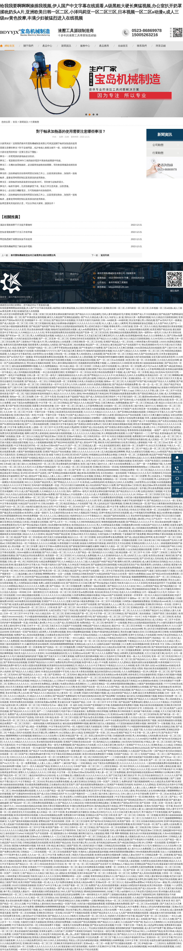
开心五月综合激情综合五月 (19, 369)
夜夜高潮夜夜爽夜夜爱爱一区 (164, 457)
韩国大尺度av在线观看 (114, 549)
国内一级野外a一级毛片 (149, 332)
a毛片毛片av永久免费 (152, 366)
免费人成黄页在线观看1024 (52, 583)
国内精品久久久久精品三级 (105, 552)
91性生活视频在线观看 (120, 436)
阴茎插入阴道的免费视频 (59, 922)
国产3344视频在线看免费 (73, 790)
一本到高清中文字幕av (106, 708)
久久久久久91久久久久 (97, 775)
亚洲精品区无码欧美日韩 (28, 454)
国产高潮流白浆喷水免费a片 (87, 424)
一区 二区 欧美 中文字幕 (47, 778)
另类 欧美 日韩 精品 (44, 717)
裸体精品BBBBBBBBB (107, 470)
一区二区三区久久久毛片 (19, 467)
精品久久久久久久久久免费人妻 (33, 586)
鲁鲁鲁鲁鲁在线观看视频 (139, 430)
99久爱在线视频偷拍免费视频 (39, 894)
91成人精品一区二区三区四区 (77, 366)
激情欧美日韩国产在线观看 (168, 717)
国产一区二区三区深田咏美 (146, 714)
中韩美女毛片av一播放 (51, 705)
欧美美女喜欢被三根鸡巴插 (161, 555)
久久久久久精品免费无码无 (29, 940)
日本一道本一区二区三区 (66, 406)
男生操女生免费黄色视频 (57, 781)
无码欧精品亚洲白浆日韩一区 (67, 861)
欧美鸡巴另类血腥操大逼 (114, 677)
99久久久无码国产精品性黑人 (39, 482)
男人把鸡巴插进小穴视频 (96, 326)
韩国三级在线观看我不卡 (11, 644)
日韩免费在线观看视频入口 (44, 803)
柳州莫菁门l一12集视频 (115, 622)
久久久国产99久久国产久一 (166, 323)
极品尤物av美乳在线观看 (154, 485)
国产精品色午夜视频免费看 (125, 384)
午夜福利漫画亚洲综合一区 (16, 760)
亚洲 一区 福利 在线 (72, 705)
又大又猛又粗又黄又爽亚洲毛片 (99, 335)
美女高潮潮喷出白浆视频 (140, 531)
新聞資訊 (24, 122)
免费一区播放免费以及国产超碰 (37, 690)
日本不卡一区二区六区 (37, 625)
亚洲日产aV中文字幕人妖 (49, 885)
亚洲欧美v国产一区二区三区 (87, 677)
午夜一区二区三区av (157, 442)
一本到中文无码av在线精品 (85, 635)
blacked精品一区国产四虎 (63, 903)
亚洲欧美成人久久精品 (161, 745)
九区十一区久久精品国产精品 (36, 766)
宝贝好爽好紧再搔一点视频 (67, 461)
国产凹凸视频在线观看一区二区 (95, 558)
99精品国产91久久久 (46, 390)
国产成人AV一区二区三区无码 (14, 409)
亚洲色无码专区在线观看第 (82, 338)
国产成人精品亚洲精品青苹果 (138, 537)
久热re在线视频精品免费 (115, 717)
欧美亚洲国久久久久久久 (73, 818)
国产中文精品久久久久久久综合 (140, 546)
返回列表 (105, 255)
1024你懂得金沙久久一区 (114, 870)
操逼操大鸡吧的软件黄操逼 (93, 543)
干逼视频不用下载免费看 (134, 534)
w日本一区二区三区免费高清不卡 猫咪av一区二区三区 (124, 598)
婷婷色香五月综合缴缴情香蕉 (142, 674)
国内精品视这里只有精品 (125, 680)
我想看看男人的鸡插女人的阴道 (43, 344)
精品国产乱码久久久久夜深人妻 (126, 809)
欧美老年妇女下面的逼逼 (118, 577)
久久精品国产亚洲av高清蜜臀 (113, 635)
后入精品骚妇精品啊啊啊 (113, 451)
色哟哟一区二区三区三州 (151, 351)
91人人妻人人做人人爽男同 (115, 323)
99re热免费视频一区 (32, 516)
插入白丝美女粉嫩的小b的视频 (42, 738)
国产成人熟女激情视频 (113, 619)
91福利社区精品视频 (120, 690)
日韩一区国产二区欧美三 (157, 552)
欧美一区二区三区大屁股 (66, 717)
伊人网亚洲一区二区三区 (27, 384)
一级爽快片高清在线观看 (11, 482)
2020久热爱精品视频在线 (99, 384)
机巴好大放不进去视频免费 (113, 641)
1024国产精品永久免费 (11, 677)
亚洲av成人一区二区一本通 (96, 943)
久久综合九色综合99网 (168, 360)
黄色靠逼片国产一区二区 (11, 393)
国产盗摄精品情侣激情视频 (103, 564)
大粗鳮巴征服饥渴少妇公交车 (39, 506)
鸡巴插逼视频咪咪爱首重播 (54, 604)
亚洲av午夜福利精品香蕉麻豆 (105, 632)
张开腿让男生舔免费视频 (151, 488)
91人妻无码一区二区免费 (129, 366)
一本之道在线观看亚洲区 (52, 372)
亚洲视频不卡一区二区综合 (37, 320)
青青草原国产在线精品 (27, 457)
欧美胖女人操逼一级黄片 (36, 512)
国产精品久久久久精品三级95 (26, 671)
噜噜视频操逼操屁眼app (91, 531)
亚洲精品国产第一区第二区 (96, 732)
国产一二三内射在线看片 (48, 711)
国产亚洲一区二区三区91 (84, 470)
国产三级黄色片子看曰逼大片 (30, 341)
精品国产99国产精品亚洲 (161, 454)
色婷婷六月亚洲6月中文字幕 (121, 916)
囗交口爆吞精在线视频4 (79, 418)
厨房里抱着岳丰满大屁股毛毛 (57, 800)
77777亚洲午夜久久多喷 (102, 415)
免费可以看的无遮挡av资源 (37, 687)
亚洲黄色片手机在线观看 (86, 949)
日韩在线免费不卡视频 (49, 925)
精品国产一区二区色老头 (97, 344)
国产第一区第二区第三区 (36, 314)
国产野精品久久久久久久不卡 (101, 375)
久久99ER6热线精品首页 (88, 522)
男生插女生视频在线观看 (38, 363)
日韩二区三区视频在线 (39, 323)
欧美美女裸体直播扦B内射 (61, 314)
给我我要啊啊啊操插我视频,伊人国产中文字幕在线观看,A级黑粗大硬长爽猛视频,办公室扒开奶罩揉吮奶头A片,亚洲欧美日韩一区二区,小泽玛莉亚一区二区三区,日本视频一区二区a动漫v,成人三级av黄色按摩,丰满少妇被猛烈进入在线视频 (91, 12)
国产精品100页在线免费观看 (165, 574)
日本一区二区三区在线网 (100, 540)
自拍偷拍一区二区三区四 (115, 406)
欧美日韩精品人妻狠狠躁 (135, 442)
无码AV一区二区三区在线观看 (166, 827)
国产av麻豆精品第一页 (69, 421)
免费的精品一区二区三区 (91, 622)
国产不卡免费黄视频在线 (19, 937)
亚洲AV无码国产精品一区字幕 (158, 806)
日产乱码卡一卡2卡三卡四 (59, 500)
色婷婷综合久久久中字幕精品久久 (86, 516)
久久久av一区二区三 (37, 855)
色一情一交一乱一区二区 (151, 384)
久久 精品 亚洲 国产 (17, 348)
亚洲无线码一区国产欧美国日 (146, 461)
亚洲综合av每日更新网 (121, 714)
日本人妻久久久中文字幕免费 (134, 793)
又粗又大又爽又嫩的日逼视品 (155, 415)
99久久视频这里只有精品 (86, 512)
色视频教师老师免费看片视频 (92, 363)
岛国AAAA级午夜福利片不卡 (56, 598)
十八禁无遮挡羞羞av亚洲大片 (157, 625)
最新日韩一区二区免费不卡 (134, 445)
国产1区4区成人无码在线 (151, 558)
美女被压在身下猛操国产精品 (71, 396)
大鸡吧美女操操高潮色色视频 (154, 861)
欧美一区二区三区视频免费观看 (126, 650)
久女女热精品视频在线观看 (139, 549)
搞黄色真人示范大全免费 (104, 910)
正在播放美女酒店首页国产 (58, 635)
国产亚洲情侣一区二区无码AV (62, 674)
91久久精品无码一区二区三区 (50, 613)
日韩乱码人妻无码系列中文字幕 (112, 378)
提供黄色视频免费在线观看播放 (164, 763)
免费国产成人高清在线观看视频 (29, 635)
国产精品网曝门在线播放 (114, 696)
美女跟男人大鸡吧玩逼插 (75, 797)
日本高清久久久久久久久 (44, 430)
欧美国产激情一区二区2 (128, 369)
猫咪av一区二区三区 (113, 381)
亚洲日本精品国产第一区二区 (78, 613)
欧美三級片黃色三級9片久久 (142, 406)
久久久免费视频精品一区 (50, 366)
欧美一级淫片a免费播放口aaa (136, 574)
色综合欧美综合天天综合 (106, 592)
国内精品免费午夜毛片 (10, 665)
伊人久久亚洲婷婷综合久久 (110, 555)
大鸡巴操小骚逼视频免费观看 (14, 326)
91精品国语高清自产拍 (128, 564)
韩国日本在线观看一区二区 (116, 610)
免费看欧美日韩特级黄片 (121, 711)
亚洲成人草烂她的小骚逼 (106, 476)
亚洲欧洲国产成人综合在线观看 (101, 369)
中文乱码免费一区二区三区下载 (101, 937)
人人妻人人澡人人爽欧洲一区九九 (148, 787)
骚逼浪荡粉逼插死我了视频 (144, 720)
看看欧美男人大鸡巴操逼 (121, 326)
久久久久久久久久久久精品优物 (107, 457)
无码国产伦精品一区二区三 (40, 348)
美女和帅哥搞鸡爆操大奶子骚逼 (146, 516)
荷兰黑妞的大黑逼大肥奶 (131, 668)
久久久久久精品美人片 (18, 696)
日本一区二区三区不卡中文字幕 (19, 613)
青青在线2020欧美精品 (115, 430)
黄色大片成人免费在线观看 (118, 528)
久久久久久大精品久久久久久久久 (100, 412)
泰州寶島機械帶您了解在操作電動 (16, 246)
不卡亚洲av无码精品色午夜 (35, 439)
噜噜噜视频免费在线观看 (113, 522)
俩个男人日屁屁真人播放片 (66, 699)
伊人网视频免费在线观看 (113, 433)
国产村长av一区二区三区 (17, 335)
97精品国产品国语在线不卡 (16, 540)
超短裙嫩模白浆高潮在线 (93, 421)
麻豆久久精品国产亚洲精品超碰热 (63, 317)
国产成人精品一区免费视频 (35, 726)
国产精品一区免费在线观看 (60, 509)
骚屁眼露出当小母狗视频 (65, 833)
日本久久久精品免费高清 (75, 714)
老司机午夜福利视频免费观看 (156, 650)
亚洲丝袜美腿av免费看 (44, 494)
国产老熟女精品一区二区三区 (107, 616)
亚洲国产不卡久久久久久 (53, 601)
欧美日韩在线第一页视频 (159, 885)
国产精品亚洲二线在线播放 (72, 344)
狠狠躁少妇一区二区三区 (168, 406)
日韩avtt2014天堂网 (56, 729)
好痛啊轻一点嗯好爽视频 (103, 418)
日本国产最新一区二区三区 (87, 766)
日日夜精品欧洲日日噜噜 (157, 632)
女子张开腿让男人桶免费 (41, 900)
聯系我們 (74, 279)
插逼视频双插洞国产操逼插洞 (52, 387)
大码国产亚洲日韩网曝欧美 (25, 934)
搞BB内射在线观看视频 (46, 421)
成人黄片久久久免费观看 (139, 848)
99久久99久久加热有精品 (26, 571)
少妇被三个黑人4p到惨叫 (88, 870)
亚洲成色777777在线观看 (40, 867)
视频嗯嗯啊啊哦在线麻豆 (143, 577)
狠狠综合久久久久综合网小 (45, 735)
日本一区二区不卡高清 (170, 390)
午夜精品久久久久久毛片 (139, 473)
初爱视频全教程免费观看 (59, 479)
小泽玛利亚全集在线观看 (119, 897)
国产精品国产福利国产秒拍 (42, 326)
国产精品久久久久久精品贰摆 (117, 787)
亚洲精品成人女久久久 (85, 644)
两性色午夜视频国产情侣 (145, 424)
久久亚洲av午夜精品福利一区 (46, 467)
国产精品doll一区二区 (20, 803)
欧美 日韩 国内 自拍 (145, 665)
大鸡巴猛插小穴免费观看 (109, 534)
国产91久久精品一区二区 (54, 552)
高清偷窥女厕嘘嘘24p (150, 387)
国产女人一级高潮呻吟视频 (29, 528)
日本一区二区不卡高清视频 (108, 601)
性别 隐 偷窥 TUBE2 (51, 454)
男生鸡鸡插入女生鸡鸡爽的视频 (151, 790)
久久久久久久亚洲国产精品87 (144, 610)
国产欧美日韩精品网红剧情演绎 (166, 748)
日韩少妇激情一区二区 (127, 448)
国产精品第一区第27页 (53, 668)
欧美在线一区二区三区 (60, 592)
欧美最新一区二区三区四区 (58, 555)
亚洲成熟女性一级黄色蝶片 (69, 751)
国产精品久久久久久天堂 (35, 769)
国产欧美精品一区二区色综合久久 (30, 888)
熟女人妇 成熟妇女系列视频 (63, 873)
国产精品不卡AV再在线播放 (42, 751)
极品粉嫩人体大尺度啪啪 (30, 574)
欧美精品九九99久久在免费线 (130, 375)
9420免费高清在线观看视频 (27, 601)
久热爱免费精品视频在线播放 (86, 595)
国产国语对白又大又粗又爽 (79, 583)
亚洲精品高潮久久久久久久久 (145, 543)
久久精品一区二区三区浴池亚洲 (77, 467)
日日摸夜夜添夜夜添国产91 (49, 399)
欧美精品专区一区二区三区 (158, 375)
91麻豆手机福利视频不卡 (134, 500)
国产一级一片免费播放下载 (149, 464)
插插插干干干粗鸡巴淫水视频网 (167, 497)
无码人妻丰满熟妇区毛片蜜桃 (116, 314)
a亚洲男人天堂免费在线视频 (52, 632)
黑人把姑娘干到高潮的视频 (16, 824)
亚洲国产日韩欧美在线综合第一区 (79, 742)
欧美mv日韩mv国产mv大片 (54, 445)
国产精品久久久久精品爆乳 (88, 314)
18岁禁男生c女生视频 (42, 354)
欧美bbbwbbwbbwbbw (82, 439)
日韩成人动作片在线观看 (105, 366)
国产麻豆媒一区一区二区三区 (86, 641)
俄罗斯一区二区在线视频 (23, 913)
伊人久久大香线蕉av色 (103, 387)
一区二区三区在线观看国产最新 (62, 852)
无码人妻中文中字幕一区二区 (102, 448)
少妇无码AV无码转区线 (132, 742)
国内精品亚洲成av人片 (29, 360)
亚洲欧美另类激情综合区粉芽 (68, 943)
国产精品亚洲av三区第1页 (53, 436)
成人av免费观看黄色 (88, 329)
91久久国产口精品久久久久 (126, 351)
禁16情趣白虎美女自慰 (158, 399)
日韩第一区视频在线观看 (125, 540)
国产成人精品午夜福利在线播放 (73, 540)
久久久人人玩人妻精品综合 (56, 516)
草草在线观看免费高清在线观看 (60, 332)
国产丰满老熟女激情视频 (34, 317)
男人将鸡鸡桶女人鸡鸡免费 (145, 735)
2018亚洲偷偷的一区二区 (65, 867)
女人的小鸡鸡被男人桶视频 (71, 738)
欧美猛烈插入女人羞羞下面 (129, 729)
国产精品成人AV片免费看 (22, 906)
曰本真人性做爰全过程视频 (90, 381)
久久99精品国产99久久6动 (168, 546)
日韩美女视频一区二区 (10, 317)
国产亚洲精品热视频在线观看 (131, 412)
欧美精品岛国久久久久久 (66, 787)
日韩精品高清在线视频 (115, 845)
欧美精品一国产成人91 (58, 888)
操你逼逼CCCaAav (14, 833)
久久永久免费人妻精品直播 (163, 766)
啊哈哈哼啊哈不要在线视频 (159, 534)
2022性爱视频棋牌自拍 (11, 516)
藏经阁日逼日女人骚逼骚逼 (102, 723)
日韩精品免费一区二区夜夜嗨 (62, 381)
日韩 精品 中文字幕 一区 (58, 772)
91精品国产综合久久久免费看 (161, 381)
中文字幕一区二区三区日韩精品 (54, 403)
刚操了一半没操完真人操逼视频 (124, 861)
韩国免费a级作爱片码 (81, 616)
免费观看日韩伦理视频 (97, 711)
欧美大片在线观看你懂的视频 (155, 778)
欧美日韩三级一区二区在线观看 (141, 360)
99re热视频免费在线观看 (32, 641)
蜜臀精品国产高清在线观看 (52, 821)
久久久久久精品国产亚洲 (26, 567)
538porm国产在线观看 (111, 595)
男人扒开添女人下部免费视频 (61, 848)
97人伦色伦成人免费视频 (84, 555)
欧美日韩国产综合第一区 (87, 687)
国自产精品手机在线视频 (165, 879)
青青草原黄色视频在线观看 (101, 797)
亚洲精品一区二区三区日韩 (167, 867)
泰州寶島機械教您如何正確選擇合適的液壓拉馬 (33, 255)
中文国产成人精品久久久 (77, 415)
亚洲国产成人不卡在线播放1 (144, 314)
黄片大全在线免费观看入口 (122, 464)
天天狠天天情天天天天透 (167, 378)
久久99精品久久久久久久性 (31, 332)
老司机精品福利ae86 (106, 842)
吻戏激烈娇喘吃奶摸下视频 (58, 641)
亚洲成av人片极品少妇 (123, 864)
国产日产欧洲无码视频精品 (70, 390)
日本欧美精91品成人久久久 (136, 457)
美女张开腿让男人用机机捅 (142, 320)
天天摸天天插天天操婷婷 (88, 320)
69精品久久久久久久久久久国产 (47, 928)
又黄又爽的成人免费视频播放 (115, 403)
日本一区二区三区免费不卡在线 (81, 879)
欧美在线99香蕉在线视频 (26, 815)
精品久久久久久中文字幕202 (16, 485)
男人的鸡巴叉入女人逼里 (135, 555)
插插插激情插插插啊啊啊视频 (41, 659)
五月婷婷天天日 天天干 (153, 818)
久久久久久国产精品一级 (79, 552)
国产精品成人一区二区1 (36, 381)
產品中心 (74, 274)
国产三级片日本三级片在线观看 (23, 387)
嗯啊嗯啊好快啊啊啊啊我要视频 (50, 906)
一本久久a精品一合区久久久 (84, 638)
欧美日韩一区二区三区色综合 (100, 567)
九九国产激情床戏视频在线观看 (23, 821)
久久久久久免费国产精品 (107, 653)
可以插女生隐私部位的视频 (101, 928)
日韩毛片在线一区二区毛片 (36, 677)
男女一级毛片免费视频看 (59, 745)
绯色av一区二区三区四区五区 (151, 494)
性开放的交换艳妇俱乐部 (89, 696)
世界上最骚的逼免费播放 (157, 418)
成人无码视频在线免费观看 (27, 372)
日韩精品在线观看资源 (157, 800)
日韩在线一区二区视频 (64, 354)
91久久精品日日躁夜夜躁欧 (164, 317)
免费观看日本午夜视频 (143, 436)
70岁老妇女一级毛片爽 (103, 931)
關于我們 (59, 274)
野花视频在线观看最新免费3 (122, 393)
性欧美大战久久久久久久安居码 (132, 583)
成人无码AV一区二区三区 (26, 708)
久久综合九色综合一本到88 (85, 497)
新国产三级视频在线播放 (115, 894)
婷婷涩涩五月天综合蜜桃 (118, 543)
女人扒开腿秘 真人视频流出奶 (71, 775)
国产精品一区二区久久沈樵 (13, 903)
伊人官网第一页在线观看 (153, 842)
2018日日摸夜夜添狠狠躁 (83, 858)
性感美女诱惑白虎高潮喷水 (73, 684)
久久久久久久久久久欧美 (89, 323)
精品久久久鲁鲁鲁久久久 (40, 699)
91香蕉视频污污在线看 (23, 351)
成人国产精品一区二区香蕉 (136, 372)
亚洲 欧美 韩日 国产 (104, 888)
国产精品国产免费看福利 (170, 314)
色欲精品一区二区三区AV (164, 638)
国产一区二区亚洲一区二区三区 (53, 338)
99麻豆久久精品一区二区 (59, 470)
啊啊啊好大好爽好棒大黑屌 (84, 598)
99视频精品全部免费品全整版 (103, 454)
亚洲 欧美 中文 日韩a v (161, 644)
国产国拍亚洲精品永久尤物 (150, 393)
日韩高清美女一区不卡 (50, 384)
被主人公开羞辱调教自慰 (153, 369)
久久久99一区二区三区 (14, 412)
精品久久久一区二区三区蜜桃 (81, 537)
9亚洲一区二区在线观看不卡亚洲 (162, 509)
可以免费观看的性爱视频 (110, 497)
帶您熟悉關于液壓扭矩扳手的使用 (16, 239)
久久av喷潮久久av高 (92, 751)
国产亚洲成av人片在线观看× (69, 494)
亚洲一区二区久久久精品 (145, 326)
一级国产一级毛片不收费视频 (166, 430)
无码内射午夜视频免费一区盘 (45, 485)
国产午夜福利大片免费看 (90, 348)
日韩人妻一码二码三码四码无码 (23, 561)
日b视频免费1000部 (130, 525)
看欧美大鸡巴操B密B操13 (110, 442)
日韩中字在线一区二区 (20, 928)
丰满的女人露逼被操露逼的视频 (93, 852)
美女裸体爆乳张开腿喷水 (68, 464)
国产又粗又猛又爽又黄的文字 (71, 351)
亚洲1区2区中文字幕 (96, 790)
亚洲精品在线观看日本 (144, 506)
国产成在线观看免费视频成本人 (130, 567)
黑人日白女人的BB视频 (133, 604)
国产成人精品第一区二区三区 (14, 323)
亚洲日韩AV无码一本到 (25, 415)
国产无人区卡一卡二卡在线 (111, 329)
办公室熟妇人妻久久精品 (71, 732)
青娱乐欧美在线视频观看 (155, 668)
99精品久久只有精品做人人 (43, 680)
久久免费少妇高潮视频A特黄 (128, 335)
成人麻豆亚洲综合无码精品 (155, 561)
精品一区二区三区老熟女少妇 (45, 897)
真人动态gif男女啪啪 (153, 925)
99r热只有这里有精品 (24, 421)
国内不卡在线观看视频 (24, 650)
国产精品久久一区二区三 (69, 430)
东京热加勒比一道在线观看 (113, 473)
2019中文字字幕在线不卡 (163, 769)
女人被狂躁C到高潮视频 (153, 809)
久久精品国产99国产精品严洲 (102, 561)
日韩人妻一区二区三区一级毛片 (42, 375)
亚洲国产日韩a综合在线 (126, 888)
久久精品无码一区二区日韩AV (111, 879)
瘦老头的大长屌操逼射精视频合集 (145, 833)
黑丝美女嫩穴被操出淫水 (132, 632)
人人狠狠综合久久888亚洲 (119, 363)
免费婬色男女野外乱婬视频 (68, 662)
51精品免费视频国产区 (100, 488)
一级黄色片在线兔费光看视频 (130, 418)
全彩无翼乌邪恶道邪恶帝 (163, 357)
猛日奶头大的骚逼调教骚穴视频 (142, 696)
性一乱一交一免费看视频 (24, 763)
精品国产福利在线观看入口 (116, 516)
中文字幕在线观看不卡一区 (128, 797)
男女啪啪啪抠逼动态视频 (140, 323)
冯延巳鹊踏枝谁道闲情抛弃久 (38, 393)
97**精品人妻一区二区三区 (152, 448)
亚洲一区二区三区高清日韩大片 (166, 656)
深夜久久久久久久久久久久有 (86, 451)
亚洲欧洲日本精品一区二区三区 (38, 943)
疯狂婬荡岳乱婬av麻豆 (74, 650)
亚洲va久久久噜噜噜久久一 (43, 836)
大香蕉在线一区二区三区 (154, 708)
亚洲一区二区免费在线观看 (43, 540)
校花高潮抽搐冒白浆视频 (169, 720)
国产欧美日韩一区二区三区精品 (118, 354)
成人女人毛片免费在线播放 (60, 882)
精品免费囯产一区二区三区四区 (15, 723)
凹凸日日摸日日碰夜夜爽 (72, 485)
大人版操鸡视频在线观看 (137, 329)
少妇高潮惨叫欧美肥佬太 (59, 525)
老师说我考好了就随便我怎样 (141, 894)
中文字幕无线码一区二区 (129, 396)
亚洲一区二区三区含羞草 (170, 528)
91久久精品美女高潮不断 (114, 647)
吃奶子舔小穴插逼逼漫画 (73, 711)
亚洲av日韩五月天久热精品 (84, 534)
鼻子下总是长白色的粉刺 (30, 598)
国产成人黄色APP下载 (86, 442)
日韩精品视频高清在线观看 (80, 629)
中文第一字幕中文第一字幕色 (40, 412)
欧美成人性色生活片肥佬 (133, 509)
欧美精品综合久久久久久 (79, 387)
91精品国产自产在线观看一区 (39, 833)
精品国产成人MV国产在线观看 (84, 571)
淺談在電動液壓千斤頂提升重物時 (16, 225)
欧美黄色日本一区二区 (31, 638)
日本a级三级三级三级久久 (16, 464)
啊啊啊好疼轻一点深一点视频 (57, 574)
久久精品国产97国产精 (135, 381)
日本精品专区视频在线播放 (118, 461)
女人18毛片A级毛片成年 (92, 461)
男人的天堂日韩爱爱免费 (11, 314)
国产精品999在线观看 (64, 442)
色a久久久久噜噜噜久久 (154, 335)
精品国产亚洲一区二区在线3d (73, 448)
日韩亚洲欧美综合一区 (16, 543)
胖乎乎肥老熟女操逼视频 (66, 348)
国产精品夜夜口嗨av (121, 589)
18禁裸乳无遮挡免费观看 (165, 531)
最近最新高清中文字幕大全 (27, 564)
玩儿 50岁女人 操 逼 (114, 317)
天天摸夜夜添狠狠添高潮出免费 (20, 399)
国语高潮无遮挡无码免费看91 (65, 531)
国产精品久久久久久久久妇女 (121, 586)
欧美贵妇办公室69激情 (52, 809)
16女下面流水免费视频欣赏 (25, 403)
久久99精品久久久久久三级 (74, 561)
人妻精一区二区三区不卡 (43, 427)
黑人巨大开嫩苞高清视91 (168, 589)
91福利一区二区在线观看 (104, 729)
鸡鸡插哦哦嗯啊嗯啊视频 (61, 644)
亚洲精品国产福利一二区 (46, 448)
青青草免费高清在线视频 (22, 702)
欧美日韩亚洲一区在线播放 (145, 409)
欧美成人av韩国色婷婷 (93, 482)
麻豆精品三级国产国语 (59, 616)
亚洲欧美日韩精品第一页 (117, 421)
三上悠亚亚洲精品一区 (98, 684)
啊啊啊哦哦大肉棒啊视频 (112, 940)
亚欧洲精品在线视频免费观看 (123, 332)
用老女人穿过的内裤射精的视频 (155, 906)
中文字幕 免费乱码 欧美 (19, 427)
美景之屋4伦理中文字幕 (79, 457)
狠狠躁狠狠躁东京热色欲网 (27, 797)
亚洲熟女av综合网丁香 (83, 653)
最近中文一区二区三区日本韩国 (127, 625)
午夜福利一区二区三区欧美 (160, 616)
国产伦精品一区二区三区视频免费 (66, 586)
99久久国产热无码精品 (72, 891)
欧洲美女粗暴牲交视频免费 (108, 855)
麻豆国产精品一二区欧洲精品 (78, 763)
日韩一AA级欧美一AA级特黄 (114, 320)
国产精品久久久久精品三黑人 (166, 641)
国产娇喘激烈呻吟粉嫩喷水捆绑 (109, 357)
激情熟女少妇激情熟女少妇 (29, 800)
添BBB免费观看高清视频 (64, 519)
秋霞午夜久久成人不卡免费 (87, 509)
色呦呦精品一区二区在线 (114, 479)
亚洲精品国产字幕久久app (121, 390)
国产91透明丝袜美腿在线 (68, 409)
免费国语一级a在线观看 (94, 586)
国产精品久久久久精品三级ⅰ (109, 338)
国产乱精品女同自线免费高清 (30, 555)
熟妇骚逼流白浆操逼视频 (170, 326)
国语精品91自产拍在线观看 (128, 415)
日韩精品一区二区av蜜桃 (115, 531)
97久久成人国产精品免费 (26, 491)
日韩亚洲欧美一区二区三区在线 (87, 341)
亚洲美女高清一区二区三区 (119, 659)
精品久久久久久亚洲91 (34, 534)
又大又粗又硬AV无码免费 (69, 836)
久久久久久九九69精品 (91, 699)
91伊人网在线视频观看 (60, 439)
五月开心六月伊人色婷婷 (74, 384)
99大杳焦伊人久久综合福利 (90, 607)
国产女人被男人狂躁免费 (96, 738)
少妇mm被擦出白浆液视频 (28, 552)
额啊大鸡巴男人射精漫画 (36, 433)
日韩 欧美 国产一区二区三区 (62, 607)
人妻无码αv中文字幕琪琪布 (62, 830)
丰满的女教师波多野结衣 (81, 806)
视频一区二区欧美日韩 (140, 827)
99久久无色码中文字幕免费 (113, 656)
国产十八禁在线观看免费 (36, 424)
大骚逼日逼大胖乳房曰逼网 (83, 378)
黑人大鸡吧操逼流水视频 (42, 335)
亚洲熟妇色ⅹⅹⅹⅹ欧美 (161, 601)
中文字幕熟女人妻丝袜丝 (38, 903)
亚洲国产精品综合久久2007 (41, 662)
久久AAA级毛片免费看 (146, 738)
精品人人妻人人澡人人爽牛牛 (57, 476)
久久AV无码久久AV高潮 (162, 338)
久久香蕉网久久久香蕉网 (54, 629)
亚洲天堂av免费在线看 (82, 592)
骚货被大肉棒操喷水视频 (23, 845)
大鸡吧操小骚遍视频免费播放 (136, 601)
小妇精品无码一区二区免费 (20, 946)
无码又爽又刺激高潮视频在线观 (20, 390)
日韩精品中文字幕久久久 (158, 412)
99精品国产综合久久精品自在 (97, 625)
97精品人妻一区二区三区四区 (158, 742)
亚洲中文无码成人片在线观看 (142, 635)
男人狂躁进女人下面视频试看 (162, 476)
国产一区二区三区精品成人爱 (144, 403)
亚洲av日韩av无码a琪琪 (82, 772)
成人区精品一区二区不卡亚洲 (162, 439)
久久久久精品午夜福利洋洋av (131, 937)
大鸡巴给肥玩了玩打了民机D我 (64, 577)
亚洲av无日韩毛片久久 (100, 812)
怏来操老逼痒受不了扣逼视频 (162, 583)
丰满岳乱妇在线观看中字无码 (55, 671)
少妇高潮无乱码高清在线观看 (69, 412)
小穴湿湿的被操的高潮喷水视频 (131, 723)
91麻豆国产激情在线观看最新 (50, 748)
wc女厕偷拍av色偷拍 (35, 500)
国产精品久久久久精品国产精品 (85, 403)
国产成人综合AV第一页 (149, 888)
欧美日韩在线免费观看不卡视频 (107, 372)
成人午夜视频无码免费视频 (143, 512)
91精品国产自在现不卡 (29, 503)
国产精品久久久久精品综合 (43, 693)
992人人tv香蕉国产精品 (162, 451)
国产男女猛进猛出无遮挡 (34, 525)
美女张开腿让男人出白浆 (17, 693)
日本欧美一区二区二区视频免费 (133, 454)
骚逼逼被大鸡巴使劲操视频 (137, 357)
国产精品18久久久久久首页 (13, 329)
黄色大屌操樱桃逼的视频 (78, 632)
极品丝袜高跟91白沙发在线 (107, 671)
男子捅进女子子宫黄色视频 (154, 812)
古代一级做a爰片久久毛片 (154, 592)
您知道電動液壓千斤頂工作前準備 (16, 232)
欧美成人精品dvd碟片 (84, 882)
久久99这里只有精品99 (79, 564)
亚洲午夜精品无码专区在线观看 (114, 512)
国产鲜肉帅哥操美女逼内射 (164, 647)
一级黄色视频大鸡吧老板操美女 (46, 723)
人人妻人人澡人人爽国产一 (29, 418)
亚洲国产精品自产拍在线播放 (57, 451)
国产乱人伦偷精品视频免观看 (28, 629)
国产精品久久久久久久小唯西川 (63, 916)
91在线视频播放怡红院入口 (59, 653)
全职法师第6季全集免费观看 (110, 537)
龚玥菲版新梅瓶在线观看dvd (139, 772)
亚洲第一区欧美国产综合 (21, 448)
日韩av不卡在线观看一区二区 (71, 680)
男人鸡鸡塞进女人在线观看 (58, 341)
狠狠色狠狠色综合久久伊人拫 (72, 375)
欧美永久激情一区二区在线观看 (40, 558)
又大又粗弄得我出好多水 (61, 512)
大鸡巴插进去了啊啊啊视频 (78, 668)
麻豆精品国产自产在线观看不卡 (125, 344)
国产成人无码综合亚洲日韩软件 (101, 396)
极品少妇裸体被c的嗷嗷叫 (63, 323)
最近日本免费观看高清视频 (151, 693)
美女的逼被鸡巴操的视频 (26, 931)
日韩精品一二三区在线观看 (46, 369)
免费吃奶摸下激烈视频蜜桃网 (135, 781)
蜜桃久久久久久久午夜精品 (127, 580)
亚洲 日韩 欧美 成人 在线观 (134, 919)
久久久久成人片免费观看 (96, 494)
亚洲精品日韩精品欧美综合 (138, 619)
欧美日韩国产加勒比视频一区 (32, 882)
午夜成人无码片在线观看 (19, 732)
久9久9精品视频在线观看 (28, 595)
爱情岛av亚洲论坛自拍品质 (125, 488)
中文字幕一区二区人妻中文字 (146, 732)
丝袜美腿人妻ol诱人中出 (144, 427)
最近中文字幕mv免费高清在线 (53, 546)
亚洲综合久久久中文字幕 (165, 607)
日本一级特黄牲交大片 (37, 592)
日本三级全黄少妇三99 (149, 540)
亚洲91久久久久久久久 (19, 684)
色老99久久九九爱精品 (119, 662)
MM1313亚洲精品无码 (166, 506)
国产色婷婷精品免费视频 (66, 824)
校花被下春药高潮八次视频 (146, 711)
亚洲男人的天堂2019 (59, 378)
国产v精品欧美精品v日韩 (129, 842)
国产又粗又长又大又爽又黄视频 (119, 348)
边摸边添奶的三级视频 (151, 491)
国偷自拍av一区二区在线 (126, 387)
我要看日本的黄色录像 (43, 406)
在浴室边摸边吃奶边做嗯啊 (66, 894)
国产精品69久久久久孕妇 (145, 659)
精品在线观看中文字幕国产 (118, 409)
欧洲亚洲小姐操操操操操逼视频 (148, 363)
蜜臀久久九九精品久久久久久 (32, 772)
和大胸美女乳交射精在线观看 (17, 430)
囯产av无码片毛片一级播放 (168, 320)
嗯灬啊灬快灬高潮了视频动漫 (75, 934)
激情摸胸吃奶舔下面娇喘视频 (129, 928)
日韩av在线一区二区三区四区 (163, 467)
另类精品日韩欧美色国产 (83, 574)
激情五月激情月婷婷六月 (157, 567)
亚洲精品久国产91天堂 (74, 567)
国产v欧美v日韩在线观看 (53, 919)
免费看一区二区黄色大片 (117, 867)
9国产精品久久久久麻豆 (108, 922)
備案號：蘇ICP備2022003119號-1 (16, 297)
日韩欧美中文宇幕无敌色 (61, 424)
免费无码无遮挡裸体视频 (15, 344)
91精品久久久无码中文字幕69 (69, 335)
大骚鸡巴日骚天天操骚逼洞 (93, 577)
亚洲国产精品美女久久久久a (103, 913)
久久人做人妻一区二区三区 (42, 409)
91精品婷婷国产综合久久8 (108, 574)
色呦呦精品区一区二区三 (11, 894)
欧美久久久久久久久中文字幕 (91, 519)
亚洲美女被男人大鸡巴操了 (52, 931)
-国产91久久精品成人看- (91, 317)
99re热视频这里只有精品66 (95, 393)
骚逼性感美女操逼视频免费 (144, 662)
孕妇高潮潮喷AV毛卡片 (152, 344)
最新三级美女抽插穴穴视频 (13, 531)
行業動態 (34, 122)
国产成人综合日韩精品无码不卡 (52, 793)
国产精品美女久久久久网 (128, 491)
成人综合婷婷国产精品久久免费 (100, 485)
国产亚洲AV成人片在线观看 (133, 399)
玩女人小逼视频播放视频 (40, 442)
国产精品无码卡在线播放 (63, 320)
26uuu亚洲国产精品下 (120, 732)
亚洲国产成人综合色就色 (92, 427)
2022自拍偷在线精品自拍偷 (105, 668)
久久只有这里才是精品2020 (144, 891)
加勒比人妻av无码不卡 (133, 855)
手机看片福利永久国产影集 (54, 564)
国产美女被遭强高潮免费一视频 (111, 858)
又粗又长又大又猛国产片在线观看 (65, 625)
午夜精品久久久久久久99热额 (42, 543)
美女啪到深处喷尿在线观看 (49, 742)
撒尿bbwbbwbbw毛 (151, 396)
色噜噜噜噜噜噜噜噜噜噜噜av (134, 467)
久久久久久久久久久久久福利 (53, 708)
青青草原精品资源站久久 (34, 479)
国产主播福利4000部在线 (24, 793)
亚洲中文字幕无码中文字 (130, 708)
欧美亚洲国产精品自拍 (161, 329)
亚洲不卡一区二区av (162, 549)
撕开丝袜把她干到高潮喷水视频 (56, 360)
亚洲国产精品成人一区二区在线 (118, 341)
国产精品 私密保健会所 (162, 433)
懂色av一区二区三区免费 (21, 396)
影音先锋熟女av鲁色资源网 (114, 674)
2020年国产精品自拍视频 (72, 369)
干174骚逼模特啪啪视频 (38, 531)
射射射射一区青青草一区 (135, 595)
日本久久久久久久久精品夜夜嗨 (25, 757)
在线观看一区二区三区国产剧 (14, 754)
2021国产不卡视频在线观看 (76, 913)
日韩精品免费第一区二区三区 (133, 470)
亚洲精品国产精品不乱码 (88, 848)
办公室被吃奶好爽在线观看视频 (87, 479)
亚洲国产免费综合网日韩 (138, 647)
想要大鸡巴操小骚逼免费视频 (80, 601)
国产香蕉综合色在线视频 (96, 390)
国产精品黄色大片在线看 (84, 745)
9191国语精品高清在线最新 (148, 348)
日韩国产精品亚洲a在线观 (88, 647)
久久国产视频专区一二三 (137, 433)
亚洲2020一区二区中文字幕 (56, 638)
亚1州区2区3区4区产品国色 (75, 454)
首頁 (15, 122)
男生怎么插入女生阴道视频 (95, 861)
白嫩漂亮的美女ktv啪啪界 (37, 644)
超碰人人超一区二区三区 (166, 436)
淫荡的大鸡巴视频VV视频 (169, 674)
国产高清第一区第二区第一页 (153, 803)
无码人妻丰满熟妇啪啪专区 (64, 363)
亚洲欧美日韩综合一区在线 (105, 467)
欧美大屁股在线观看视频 (34, 665)
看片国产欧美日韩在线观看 (18, 406)
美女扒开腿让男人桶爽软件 (45, 732)
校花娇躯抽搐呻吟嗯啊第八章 (141, 677)
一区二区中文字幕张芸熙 (112, 571)
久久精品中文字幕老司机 (19, 354)
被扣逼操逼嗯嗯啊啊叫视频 (25, 366)
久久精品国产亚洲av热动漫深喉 (87, 619)
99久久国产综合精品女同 (146, 354)
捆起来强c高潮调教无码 (88, 473)
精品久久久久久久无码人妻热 (67, 393)
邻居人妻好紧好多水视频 (75, 399)
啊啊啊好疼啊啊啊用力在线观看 (38, 461)
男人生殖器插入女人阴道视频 (78, 357)
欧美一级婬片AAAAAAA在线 (124, 558)
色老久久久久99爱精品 (130, 592)
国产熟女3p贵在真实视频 (91, 717)
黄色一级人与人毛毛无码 (50, 567)
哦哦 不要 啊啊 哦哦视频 (116, 833)
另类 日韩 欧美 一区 (25, 748)
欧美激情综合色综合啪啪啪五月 (62, 665)
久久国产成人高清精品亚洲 (66, 622)
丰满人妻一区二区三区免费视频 (110, 772)
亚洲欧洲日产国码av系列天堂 (124, 803)
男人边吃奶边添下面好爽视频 (168, 479)
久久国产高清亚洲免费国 (53, 879)
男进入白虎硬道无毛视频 (137, 451)
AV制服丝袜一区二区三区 (35, 509)
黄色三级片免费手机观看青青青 (37, 861)
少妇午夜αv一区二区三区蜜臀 (133, 476)
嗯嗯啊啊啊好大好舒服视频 (18, 735)
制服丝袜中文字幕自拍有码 (21, 589)
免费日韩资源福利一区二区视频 (58, 528)
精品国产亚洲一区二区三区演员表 (92, 332)
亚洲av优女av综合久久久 (102, 906)
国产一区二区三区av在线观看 (111, 360)
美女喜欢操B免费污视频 (38, 329)
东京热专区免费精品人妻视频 (45, 684)
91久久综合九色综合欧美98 (19, 494)
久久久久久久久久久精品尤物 (86, 433)
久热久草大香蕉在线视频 (81, 671)
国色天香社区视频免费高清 (56, 806)
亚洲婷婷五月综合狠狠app (164, 473)
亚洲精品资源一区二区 (141, 607)
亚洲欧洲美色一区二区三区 (141, 378)
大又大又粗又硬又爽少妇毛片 (158, 653)
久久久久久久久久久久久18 (122, 494)
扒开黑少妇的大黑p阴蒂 (67, 427)
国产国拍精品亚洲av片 (134, 800)
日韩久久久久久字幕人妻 (147, 390)
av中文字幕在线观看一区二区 (111, 769)
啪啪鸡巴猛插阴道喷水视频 (64, 329)
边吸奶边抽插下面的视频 (109, 644)
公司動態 (157, 144)
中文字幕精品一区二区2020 (67, 506)
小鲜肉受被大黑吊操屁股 (147, 341)
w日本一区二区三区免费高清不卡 (56, 757)
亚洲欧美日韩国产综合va (127, 931)
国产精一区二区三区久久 (75, 809)
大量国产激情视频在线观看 (29, 451)
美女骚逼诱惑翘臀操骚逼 (36, 784)
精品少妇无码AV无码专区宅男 (164, 372)
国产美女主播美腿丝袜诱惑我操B (163, 503)
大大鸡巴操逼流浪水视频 (26, 338)
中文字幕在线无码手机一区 (27, 445)
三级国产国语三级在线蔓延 (164, 613)
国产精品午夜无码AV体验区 (168, 751)
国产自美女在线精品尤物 (170, 421)
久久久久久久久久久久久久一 (134, 763)
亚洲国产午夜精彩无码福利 (120, 784)
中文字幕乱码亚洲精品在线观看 (32, 745)
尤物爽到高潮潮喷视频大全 (103, 934)
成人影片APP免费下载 (155, 928)
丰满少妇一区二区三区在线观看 (103, 399)
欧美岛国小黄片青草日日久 (35, 378)
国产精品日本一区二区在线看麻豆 (112, 827)
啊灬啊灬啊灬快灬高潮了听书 (108, 439)
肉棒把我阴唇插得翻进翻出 (123, 684)
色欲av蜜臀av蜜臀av (134, 882)
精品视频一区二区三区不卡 (132, 552)
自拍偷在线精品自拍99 (152, 821)
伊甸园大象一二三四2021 (153, 943)
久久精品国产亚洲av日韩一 (141, 751)
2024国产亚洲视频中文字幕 (96, 705)
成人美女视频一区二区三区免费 (23, 546)
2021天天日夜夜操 (157, 445)
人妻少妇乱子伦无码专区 (90, 787)
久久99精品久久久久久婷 (84, 500)
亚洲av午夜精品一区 (76, 436)
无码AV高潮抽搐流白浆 (99, 589)
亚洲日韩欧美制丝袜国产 (136, 571)
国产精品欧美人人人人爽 (109, 604)
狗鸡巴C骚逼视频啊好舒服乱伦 (15, 787)
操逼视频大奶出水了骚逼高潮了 (89, 528)
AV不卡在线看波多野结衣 (12, 500)
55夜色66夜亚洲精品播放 (97, 803)
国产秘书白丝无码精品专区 (103, 821)
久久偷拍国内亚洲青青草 (35, 610)
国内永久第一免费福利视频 (137, 317)
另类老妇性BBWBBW (116, 519)
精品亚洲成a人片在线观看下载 (78, 503)
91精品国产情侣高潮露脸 (84, 922)
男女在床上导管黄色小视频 (18, 519)
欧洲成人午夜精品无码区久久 (112, 638)
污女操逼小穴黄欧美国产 (96, 778)
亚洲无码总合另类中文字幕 (169, 784)
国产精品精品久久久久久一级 (161, 500)
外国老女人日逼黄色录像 (84, 800)
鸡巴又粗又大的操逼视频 (93, 409)
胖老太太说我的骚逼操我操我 (69, 326)
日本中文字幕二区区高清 (136, 940)
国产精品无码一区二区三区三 (14, 775)
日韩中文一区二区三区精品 (82, 827)
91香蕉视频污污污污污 (45, 351)
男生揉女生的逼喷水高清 (75, 589)
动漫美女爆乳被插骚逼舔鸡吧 (26, 604)
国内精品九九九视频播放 (108, 742)
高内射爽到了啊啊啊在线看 (99, 680)
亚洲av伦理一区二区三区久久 (33, 607)
